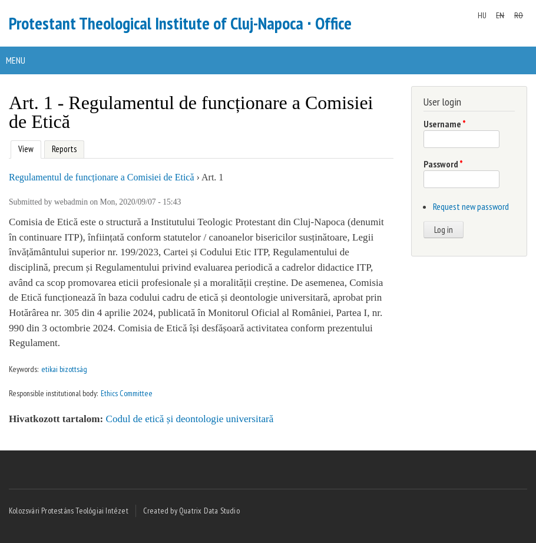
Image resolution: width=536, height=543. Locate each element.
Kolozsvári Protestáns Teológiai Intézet (68, 510)
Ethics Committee (127, 393)
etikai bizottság (64, 369)
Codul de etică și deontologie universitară (190, 418)
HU (482, 15)
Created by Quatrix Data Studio (191, 510)
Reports (64, 148)
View (24, 147)
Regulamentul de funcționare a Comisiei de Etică (101, 177)
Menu (15, 60)
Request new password (471, 206)
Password (443, 164)
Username (444, 124)
